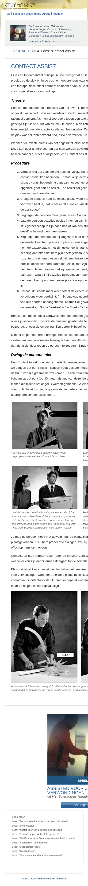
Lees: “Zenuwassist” (23, 825)
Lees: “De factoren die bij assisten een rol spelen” (40, 821)
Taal (8, 13)
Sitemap (61, 878)
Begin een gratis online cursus (31, 13)
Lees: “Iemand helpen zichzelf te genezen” (35, 834)
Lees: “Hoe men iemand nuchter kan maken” (37, 855)
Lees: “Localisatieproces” (26, 847)
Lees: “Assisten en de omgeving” (31, 842)
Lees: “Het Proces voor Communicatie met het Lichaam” (43, 838)
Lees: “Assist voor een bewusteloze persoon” (37, 830)
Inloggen (58, 13)
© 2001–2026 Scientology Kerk (38, 878)
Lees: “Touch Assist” (24, 851)
